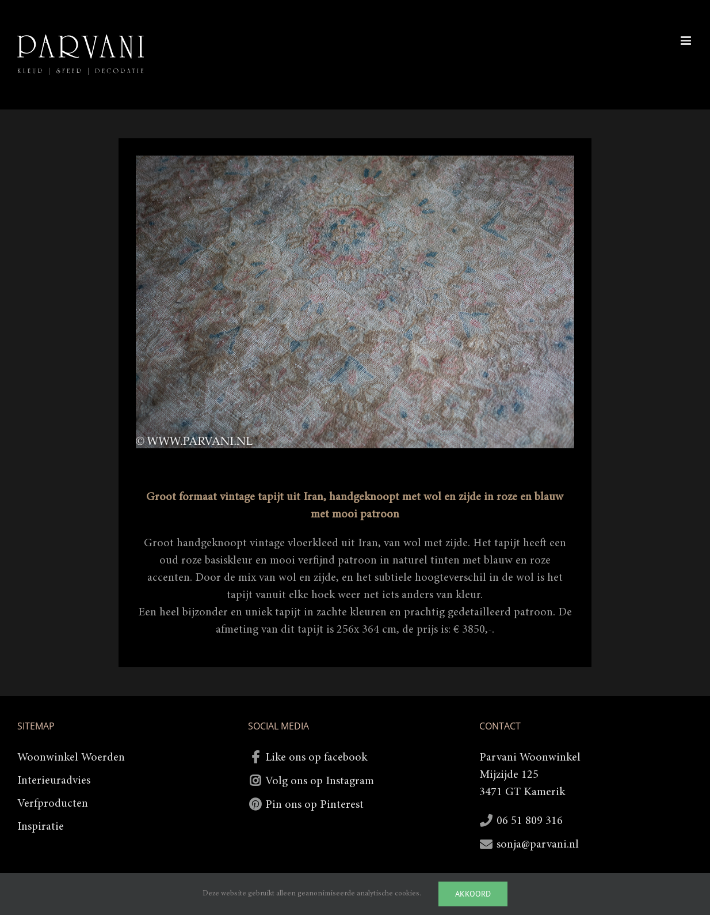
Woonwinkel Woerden (71, 757)
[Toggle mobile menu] (687, 41)
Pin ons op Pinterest (314, 805)
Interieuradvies (53, 781)
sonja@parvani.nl (538, 844)
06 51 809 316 (530, 821)
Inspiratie (40, 827)
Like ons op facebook (316, 757)
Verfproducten (52, 804)
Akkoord (473, 893)
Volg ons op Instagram (319, 781)
